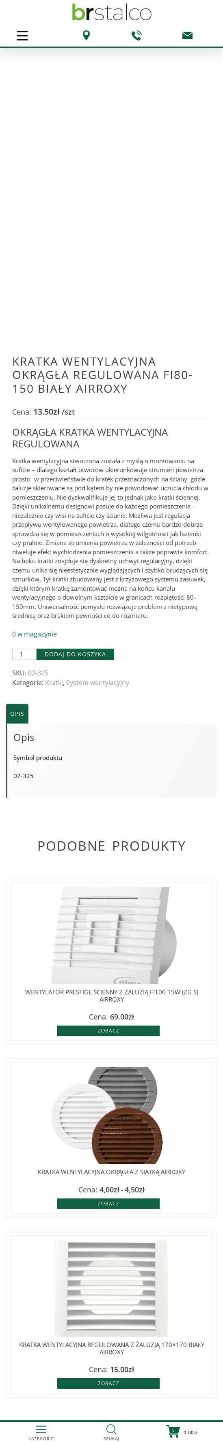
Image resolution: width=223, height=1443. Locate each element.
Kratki (54, 682)
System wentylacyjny (97, 682)
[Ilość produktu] (24, 654)
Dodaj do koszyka (75, 654)
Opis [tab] (17, 713)
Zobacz (108, 1030)
